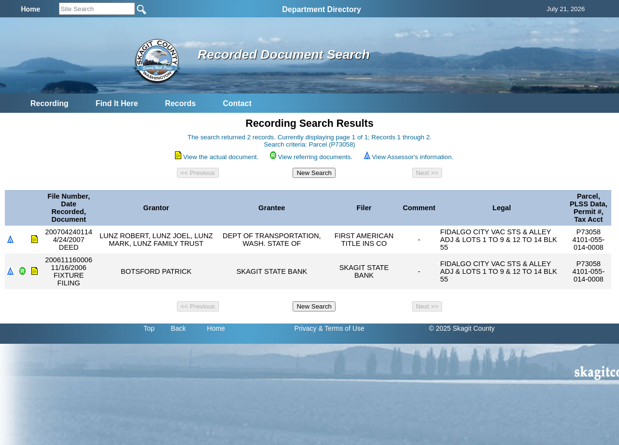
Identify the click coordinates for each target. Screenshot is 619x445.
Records (180, 103)
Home (216, 328)
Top (149, 328)
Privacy (306, 328)
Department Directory (321, 9)
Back (178, 328)
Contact (237, 103)
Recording (49, 103)
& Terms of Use (341, 328)
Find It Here (116, 103)
